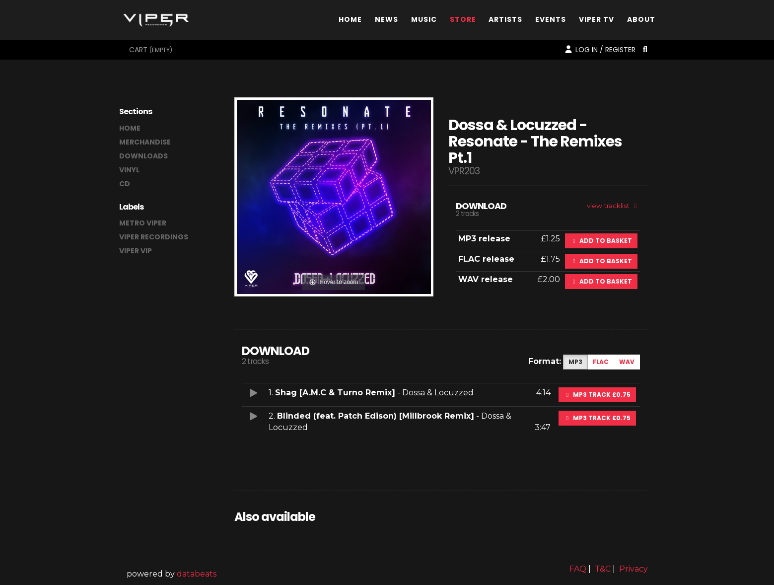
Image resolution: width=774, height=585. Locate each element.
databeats (196, 574)
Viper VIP (135, 251)
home (130, 128)
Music (424, 21)
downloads (143, 156)
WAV (626, 362)
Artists (505, 21)
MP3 (575, 362)
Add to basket (601, 240)
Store (463, 21)
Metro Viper (142, 223)
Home (350, 21)
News (386, 21)
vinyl (129, 170)
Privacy (633, 569)
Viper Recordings (153, 237)
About (641, 21)
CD (124, 184)
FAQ (577, 569)
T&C (603, 569)
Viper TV (596, 21)
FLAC (601, 362)
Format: (544, 361)
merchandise (145, 142)
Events (550, 21)
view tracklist (613, 206)
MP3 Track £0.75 (597, 394)
